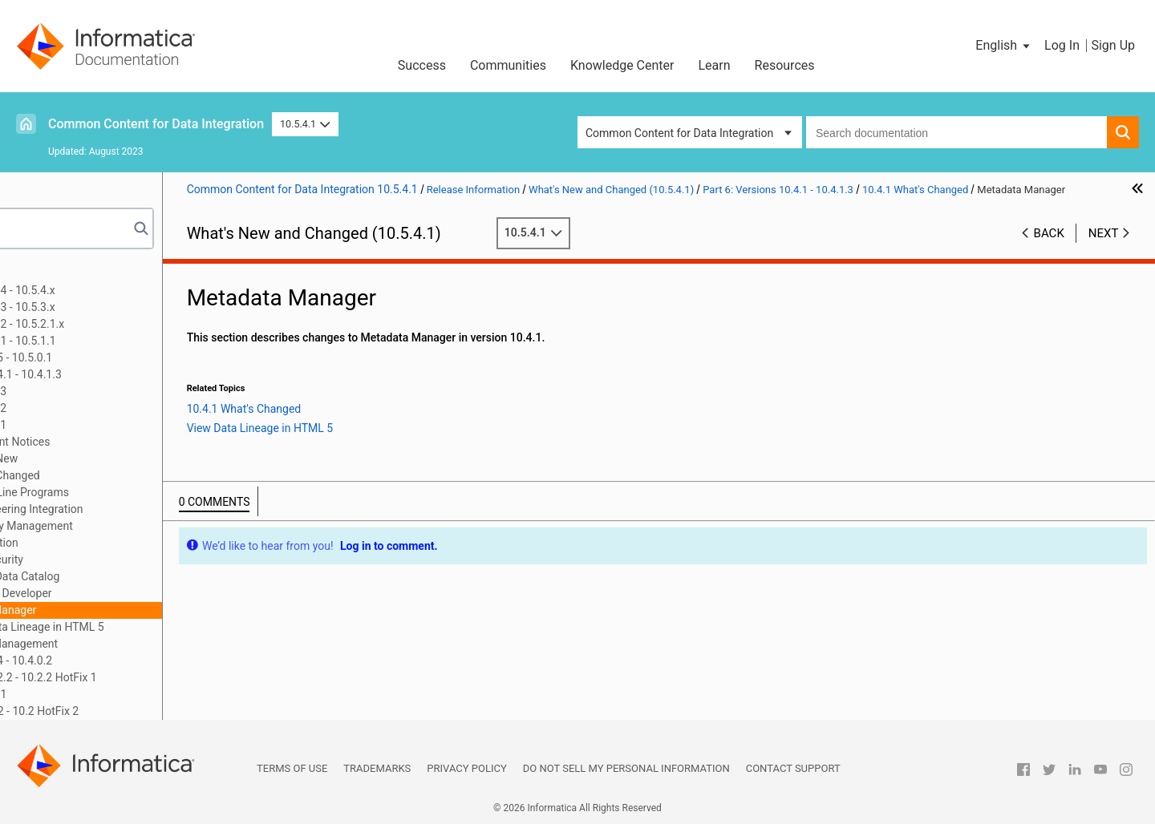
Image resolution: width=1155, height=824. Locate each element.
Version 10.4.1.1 (92, 424)
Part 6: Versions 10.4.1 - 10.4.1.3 (107, 374)
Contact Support (793, 768)
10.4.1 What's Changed (108, 475)
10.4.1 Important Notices (113, 441)
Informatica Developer (122, 593)
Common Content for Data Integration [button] (679, 133)
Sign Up (1113, 45)
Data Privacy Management (133, 525)
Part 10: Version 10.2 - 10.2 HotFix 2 (116, 711)
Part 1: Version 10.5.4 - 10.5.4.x (104, 290)
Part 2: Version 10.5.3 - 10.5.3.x (104, 307)
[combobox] (956, 132)
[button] (1003, 46)
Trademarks (377, 768)
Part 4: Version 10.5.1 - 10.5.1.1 (104, 340)
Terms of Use (292, 768)
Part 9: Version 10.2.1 (80, 694)
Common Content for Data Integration (156, 123)
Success (422, 65)
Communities (508, 65)
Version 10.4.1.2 (92, 408)
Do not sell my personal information (626, 768)
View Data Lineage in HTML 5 (156, 626)
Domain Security (108, 559)
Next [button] (1103, 249)
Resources (785, 65)
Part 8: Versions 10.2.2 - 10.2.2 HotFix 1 (125, 677)
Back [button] (1049, 249)
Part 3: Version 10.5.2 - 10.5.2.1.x (109, 323)
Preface (45, 273)
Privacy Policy (466, 768)
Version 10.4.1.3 (92, 391)
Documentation (105, 542)
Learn (715, 65)
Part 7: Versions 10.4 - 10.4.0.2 (103, 660)
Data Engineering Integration (138, 509)
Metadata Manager (115, 610)
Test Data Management (125, 643)
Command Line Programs (131, 492)
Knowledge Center (622, 65)
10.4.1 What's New (97, 458)
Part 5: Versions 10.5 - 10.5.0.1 (103, 357)
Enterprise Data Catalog (126, 576)
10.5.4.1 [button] (305, 124)
